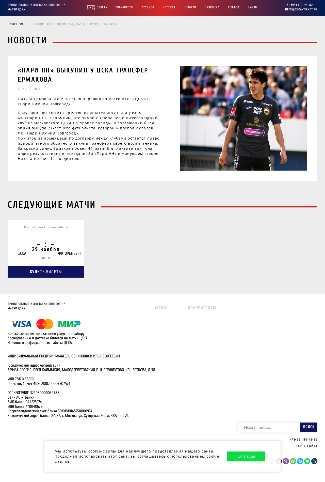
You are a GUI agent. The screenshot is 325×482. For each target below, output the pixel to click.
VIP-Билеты (124, 7)
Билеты (102, 7)
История (169, 7)
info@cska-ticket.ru (301, 9)
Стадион (148, 7)
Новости (190, 7)
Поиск (308, 427)
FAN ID (252, 7)
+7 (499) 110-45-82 (299, 5)
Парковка (212, 7)
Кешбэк (233, 7)
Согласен (246, 456)
